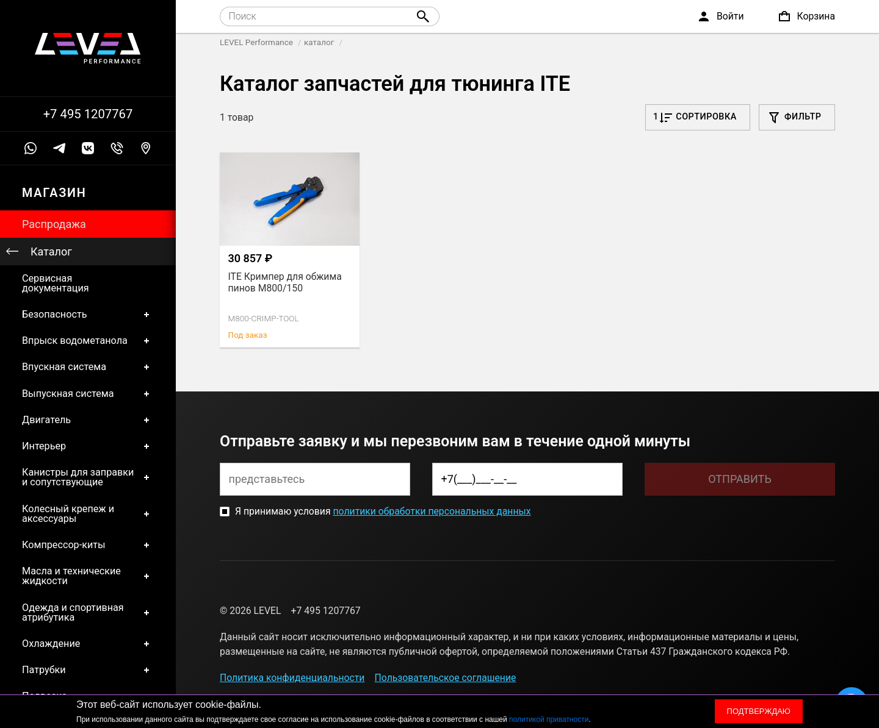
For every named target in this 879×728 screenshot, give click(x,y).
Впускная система (88, 367)
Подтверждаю (758, 711)
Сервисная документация (55, 283)
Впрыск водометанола (88, 341)
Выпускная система (88, 393)
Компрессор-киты (88, 545)
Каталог (51, 251)
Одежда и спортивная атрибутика (88, 612)
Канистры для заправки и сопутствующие (88, 478)
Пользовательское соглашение (445, 677)
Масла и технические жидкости (88, 576)
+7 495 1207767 (88, 114)
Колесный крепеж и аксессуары (88, 514)
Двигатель (88, 420)
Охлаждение (88, 644)
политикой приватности (548, 719)
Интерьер (88, 446)
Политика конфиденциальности (292, 677)
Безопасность (88, 314)
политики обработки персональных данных (431, 511)
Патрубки (88, 670)
